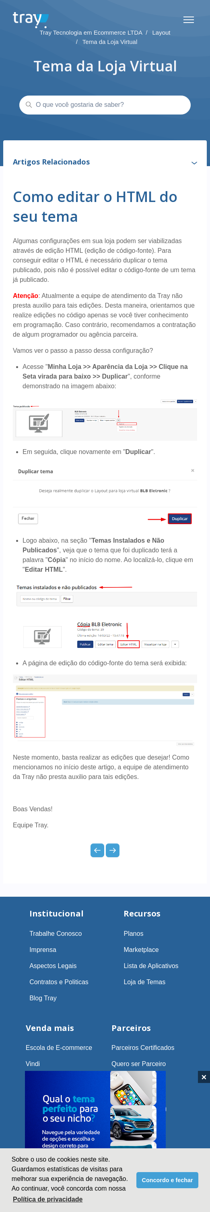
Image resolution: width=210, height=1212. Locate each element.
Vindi (33, 1063)
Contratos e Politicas (59, 982)
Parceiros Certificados (143, 1047)
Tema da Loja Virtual (109, 41)
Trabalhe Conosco (55, 933)
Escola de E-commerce (59, 1047)
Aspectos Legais (52, 965)
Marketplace (141, 949)
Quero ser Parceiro (138, 1063)
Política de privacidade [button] (47, 1199)
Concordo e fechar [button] (167, 1180)
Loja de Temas (144, 982)
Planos (133, 933)
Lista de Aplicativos (151, 965)
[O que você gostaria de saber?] (105, 105)
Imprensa (42, 949)
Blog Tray (43, 998)
